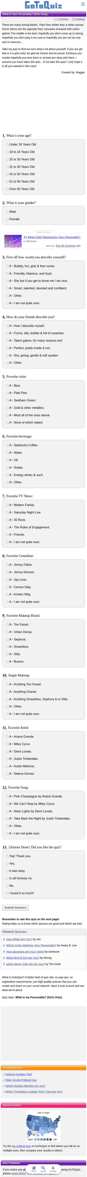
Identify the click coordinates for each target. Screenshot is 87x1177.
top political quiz (21, 1146)
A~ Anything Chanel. (21, 691)
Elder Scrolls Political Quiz (21, 1080)
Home (34, 1169)
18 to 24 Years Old (20, 152)
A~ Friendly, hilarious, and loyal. (29, 273)
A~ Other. (14, 295)
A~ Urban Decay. (19, 632)
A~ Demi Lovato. (19, 751)
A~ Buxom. (15, 661)
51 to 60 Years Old (20, 181)
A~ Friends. (15, 534)
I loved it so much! (20, 893)
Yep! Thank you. (18, 856)
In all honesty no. (19, 878)
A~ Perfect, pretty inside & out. (28, 348)
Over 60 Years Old (20, 189)
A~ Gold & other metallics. (25, 407)
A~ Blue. (13, 385)
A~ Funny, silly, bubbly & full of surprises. (35, 333)
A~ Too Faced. (17, 624)
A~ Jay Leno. (16, 579)
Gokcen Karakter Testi (19, 1074)
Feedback (80, 19)
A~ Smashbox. (17, 646)
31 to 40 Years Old (20, 166)
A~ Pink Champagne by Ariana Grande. (34, 796)
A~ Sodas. (14, 467)
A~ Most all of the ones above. (28, 415)
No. (10, 885)
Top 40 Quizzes (65, 245)
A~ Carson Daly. (18, 587)
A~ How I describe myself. (25, 325)
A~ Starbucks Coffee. (22, 445)
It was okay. (15, 870)
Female (13, 219)
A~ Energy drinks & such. (25, 475)
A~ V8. (12, 460)
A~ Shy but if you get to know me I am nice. (37, 280)
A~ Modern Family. (20, 505)
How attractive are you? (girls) (25, 951)
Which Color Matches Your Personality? (31, 945)
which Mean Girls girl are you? (25, 964)
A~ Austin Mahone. (20, 766)
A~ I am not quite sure (22, 713)
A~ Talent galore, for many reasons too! (34, 340)
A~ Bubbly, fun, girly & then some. (30, 266)
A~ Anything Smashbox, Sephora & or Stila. (37, 699)
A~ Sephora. (16, 639)
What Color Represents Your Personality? (54, 237)
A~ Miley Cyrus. (18, 744)
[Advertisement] (43, 103)
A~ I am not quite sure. (23, 303)
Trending (53, 1169)
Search (43, 1169)
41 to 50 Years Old (20, 174)
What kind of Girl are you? (22, 957)
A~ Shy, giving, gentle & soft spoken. (32, 355)
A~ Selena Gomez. (20, 773)
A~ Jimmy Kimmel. (20, 572)
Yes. (10, 863)
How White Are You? (19, 939)
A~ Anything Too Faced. (24, 684)
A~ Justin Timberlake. (22, 758)
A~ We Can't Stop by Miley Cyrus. (30, 803)
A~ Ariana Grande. (20, 736)
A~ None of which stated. (24, 422)
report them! (18, 1173)
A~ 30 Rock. (16, 519)
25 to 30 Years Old (20, 159)
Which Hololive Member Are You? (25, 1085)
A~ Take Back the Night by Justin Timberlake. (38, 818)
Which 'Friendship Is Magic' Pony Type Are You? (34, 1091)
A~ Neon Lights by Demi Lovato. (29, 811)
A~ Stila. (13, 654)
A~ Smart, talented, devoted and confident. (36, 288)
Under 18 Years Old (21, 144)
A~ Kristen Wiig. (18, 594)
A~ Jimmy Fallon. (19, 564)
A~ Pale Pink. (17, 392)
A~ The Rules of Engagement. (28, 527)
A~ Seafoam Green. (21, 400)
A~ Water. (14, 452)
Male (11, 211)
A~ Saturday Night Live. (23, 512)
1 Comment (62, 19)
